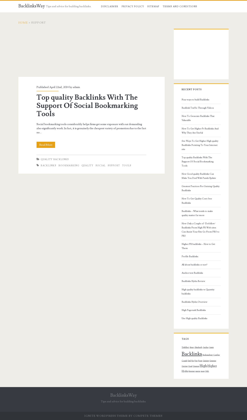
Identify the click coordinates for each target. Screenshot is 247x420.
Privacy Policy (133, 6)
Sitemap (153, 6)
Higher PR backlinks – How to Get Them (198, 246)
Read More (47, 145)
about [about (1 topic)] (192, 347)
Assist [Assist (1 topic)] (211, 347)
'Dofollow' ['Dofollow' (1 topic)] (185, 347)
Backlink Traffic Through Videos (198, 108)
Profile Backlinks (190, 256)
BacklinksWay (31, 6)
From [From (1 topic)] (200, 361)
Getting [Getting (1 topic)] (185, 366)
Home (23, 22)
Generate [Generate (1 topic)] (212, 361)
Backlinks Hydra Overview (194, 302)
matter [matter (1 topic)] (197, 371)
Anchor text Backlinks (192, 273)
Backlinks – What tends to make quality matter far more (197, 213)
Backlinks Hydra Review (193, 281)
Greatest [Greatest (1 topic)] (196, 366)
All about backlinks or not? (194, 264)
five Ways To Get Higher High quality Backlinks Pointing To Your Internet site (200, 145)
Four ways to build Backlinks (195, 99)
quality (87, 165)
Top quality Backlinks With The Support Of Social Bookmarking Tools (87, 106)
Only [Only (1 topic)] (207, 371)
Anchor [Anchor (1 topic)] (206, 347)
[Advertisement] (91, 53)
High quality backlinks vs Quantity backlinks (198, 291)
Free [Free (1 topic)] (196, 361)
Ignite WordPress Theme (106, 416)
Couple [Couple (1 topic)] (184, 361)
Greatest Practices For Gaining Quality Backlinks (201, 188)
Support (114, 165)
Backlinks (48, 165)
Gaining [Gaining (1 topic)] (206, 361)
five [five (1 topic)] (192, 361)
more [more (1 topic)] (203, 371)
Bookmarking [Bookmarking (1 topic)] (208, 355)
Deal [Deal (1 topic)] (189, 361)
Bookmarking (68, 165)
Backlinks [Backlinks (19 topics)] (192, 354)
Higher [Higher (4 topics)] (212, 366)
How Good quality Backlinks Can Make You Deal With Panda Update (199, 176)
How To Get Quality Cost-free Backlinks (197, 200)
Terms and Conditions (180, 6)
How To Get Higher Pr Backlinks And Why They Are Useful (200, 130)
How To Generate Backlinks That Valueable (198, 118)
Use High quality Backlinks (194, 318)
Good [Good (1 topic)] (190, 366)
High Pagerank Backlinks (194, 310)
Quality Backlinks (55, 159)
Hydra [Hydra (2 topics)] (185, 371)
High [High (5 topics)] (203, 366)
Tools (126, 165)
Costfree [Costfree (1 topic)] (216, 355)
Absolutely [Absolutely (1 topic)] (198, 347)
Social (101, 165)
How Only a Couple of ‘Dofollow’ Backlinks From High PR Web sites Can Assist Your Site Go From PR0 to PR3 (200, 229)
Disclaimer (109, 6)
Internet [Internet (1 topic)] (192, 371)
